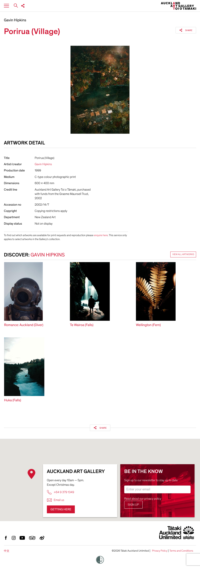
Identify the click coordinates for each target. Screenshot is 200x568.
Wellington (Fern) (148, 325)
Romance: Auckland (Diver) (23, 325)
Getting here (60, 509)
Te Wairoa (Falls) (81, 325)
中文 (6, 551)
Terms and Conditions (181, 550)
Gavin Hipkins (15, 20)
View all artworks (183, 254)
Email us (55, 500)
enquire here (101, 235)
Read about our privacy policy (142, 498)
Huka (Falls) (12, 400)
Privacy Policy (159, 550)
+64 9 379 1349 (60, 492)
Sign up (133, 505)
